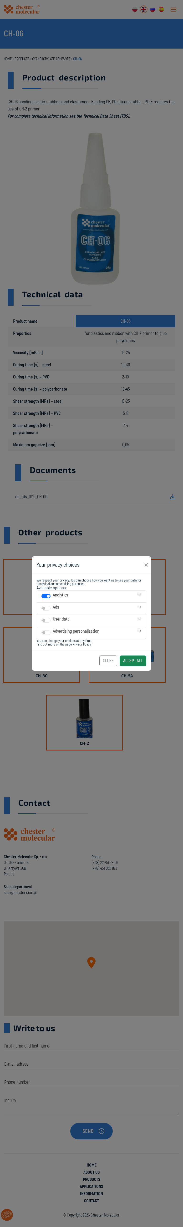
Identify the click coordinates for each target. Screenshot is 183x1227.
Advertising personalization (76, 631)
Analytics (60, 595)
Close (108, 661)
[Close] (146, 565)
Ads (56, 607)
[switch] (46, 596)
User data (61, 619)
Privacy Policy (82, 644)
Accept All (133, 661)
